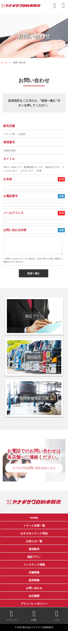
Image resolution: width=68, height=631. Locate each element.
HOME (34, 517)
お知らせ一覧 (34, 541)
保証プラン (34, 556)
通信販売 (34, 548)
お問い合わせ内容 (14, 230)
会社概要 (34, 595)
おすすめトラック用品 (34, 533)
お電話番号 (10, 196)
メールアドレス (13, 212)
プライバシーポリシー (34, 603)
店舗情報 (34, 572)
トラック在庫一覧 (34, 525)
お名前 (7, 179)
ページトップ (11, 615)
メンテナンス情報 (34, 564)
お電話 (34, 615)
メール (57, 615)
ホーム (4, 62)
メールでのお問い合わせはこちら (34, 467)
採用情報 (34, 580)
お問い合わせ (34, 588)
